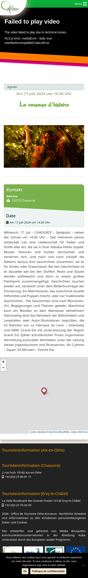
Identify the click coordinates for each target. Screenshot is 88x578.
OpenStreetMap (56, 432)
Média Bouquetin (72, 531)
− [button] (3, 368)
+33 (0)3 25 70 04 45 (18, 505)
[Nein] (83, 565)
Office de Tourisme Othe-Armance (34, 514)
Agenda (12, 87)
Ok (25, 571)
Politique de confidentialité (48, 571)
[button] (78, 4)
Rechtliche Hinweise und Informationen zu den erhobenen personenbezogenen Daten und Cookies (44, 518)
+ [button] (3, 362)
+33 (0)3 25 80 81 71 (18, 477)
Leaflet (33, 432)
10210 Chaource (23, 200)
